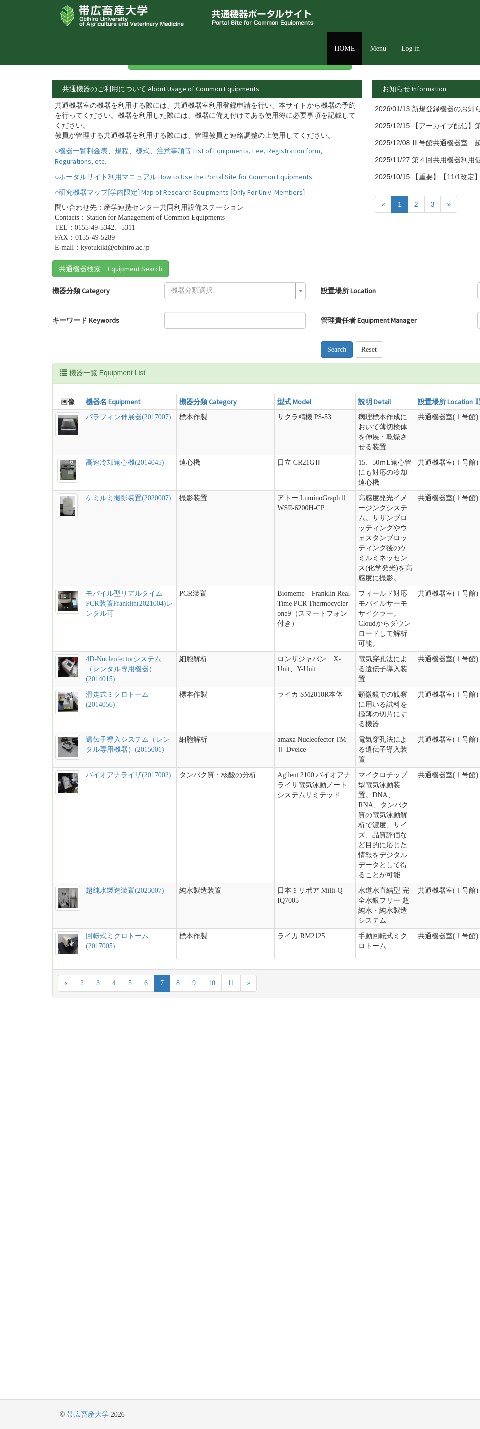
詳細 (393, 117)
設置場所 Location (255, 339)
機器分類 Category (81, 339)
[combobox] (169, 339)
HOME (344, 48)
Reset (242, 416)
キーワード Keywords (70, 373)
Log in (411, 48)
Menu (378, 48)
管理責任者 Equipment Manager (262, 373)
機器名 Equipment (102, 469)
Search (243, 399)
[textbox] (166, 340)
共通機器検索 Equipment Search (110, 317)
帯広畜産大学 (88, 1414)
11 (231, 1365)
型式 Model (215, 469)
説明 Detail (266, 469)
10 (212, 1365)
